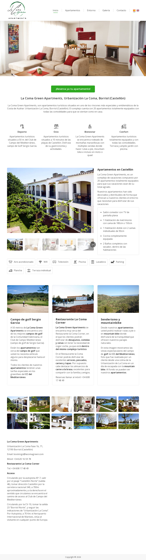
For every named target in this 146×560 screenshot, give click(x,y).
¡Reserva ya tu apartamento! (73, 89)
